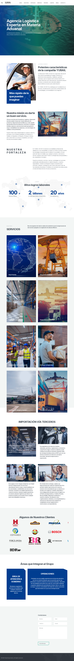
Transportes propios (46, 410)
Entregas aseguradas (47, 365)
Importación (12, 274)
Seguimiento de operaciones (18, 365)
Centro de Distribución (16, 320)
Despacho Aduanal (46, 274)
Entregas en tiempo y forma (17, 410)
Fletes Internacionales (47, 320)
